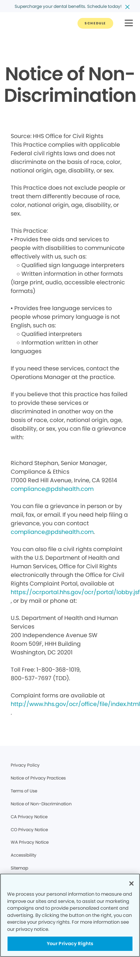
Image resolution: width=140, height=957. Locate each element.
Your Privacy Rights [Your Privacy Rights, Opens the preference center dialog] (70, 943)
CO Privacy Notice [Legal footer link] (29, 829)
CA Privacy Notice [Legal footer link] (29, 817)
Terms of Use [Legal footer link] (24, 791)
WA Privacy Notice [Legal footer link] (30, 842)
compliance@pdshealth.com (52, 489)
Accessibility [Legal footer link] (23, 855)
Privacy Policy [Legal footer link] (25, 765)
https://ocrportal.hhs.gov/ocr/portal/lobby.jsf (75, 592)
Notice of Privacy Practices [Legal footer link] (38, 778)
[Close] (131, 883)
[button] (129, 23)
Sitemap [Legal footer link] (19, 868)
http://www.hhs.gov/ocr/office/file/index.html (75, 704)
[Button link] (95, 23)
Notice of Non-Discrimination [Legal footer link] (41, 804)
